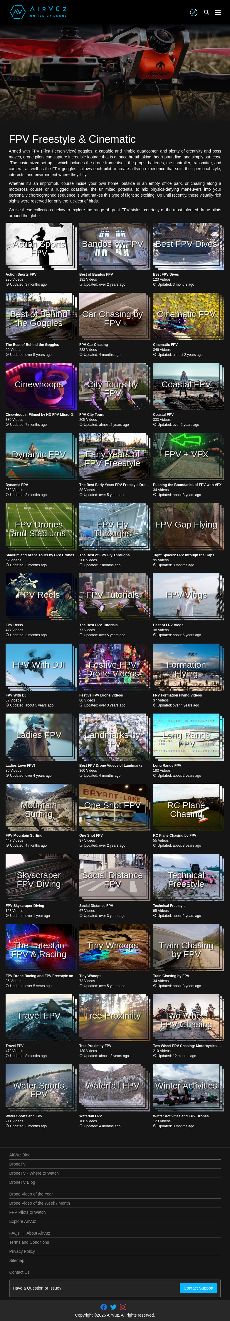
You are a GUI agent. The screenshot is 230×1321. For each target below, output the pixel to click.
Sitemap (16, 1260)
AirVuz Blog (20, 1155)
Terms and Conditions (29, 1242)
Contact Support (198, 1288)
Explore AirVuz (22, 1221)
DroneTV (17, 1164)
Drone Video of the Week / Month (39, 1203)
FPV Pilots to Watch (27, 1212)
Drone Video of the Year (31, 1194)
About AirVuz (38, 1233)
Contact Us (19, 1272)
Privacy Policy (22, 1251)
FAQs (14, 1233)
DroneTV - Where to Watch (34, 1173)
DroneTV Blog (22, 1182)
